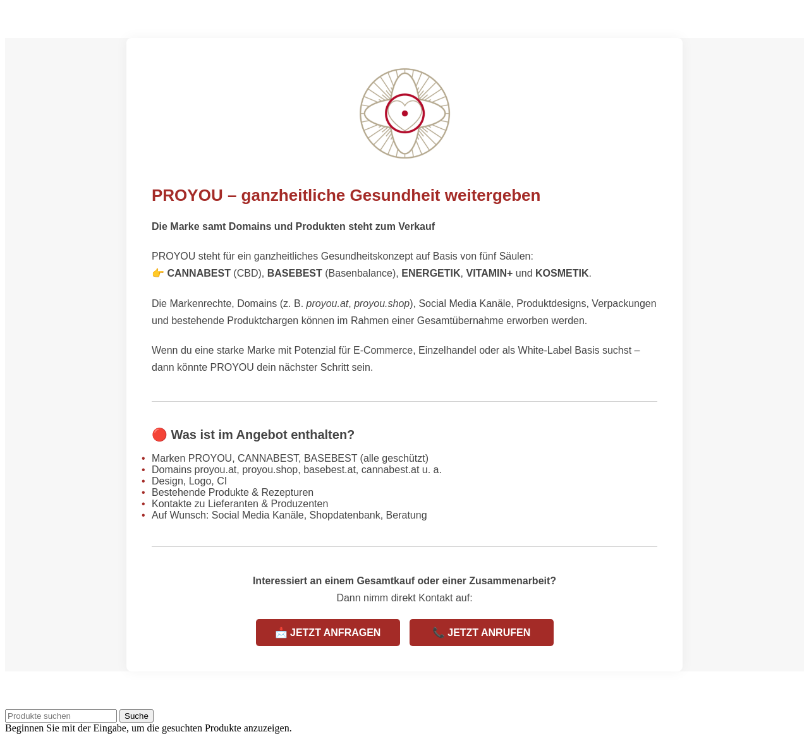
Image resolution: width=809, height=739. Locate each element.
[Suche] (61, 716)
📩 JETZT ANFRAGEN (328, 632)
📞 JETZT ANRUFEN (481, 632)
